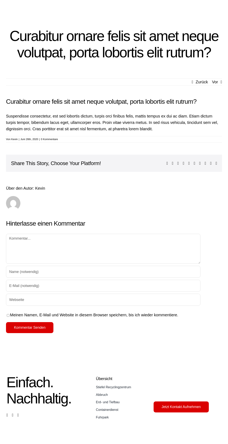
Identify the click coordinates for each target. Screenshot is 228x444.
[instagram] (12, 415)
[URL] (103, 300)
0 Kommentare (49, 139)
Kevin (14, 139)
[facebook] (7, 415)
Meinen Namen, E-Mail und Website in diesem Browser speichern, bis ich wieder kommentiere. (94, 315)
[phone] (18, 415)
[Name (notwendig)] (103, 272)
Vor (215, 82)
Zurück (202, 82)
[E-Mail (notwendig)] (103, 286)
